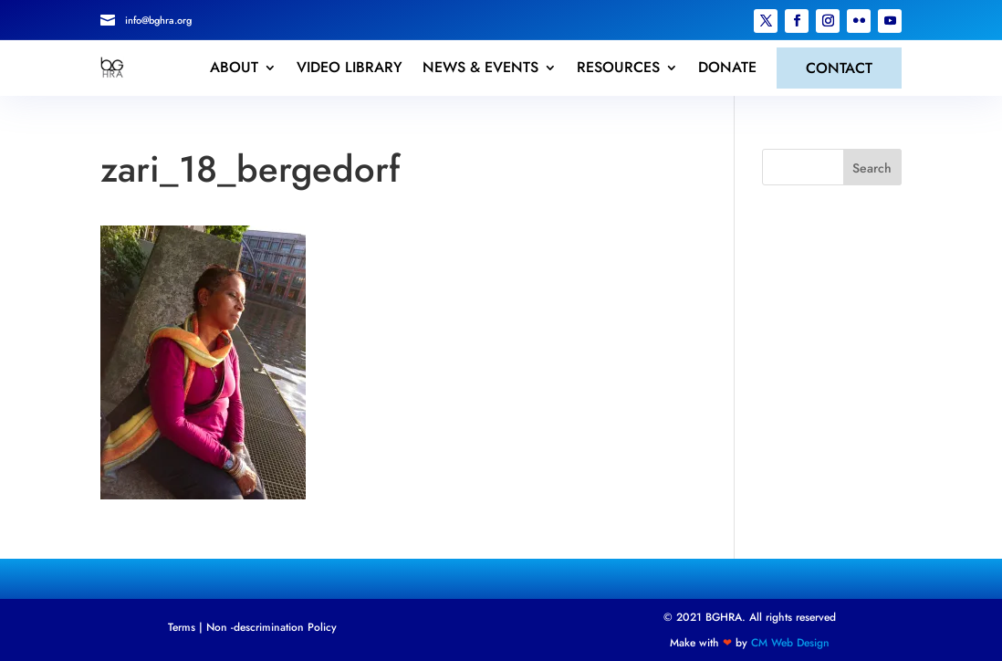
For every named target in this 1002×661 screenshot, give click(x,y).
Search (872, 168)
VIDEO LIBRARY (349, 67)
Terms (181, 627)
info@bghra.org (158, 20)
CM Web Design (790, 643)
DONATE (727, 67)
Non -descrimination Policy (271, 627)
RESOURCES (618, 67)
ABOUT (234, 67)
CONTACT (839, 68)
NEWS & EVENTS (480, 67)
